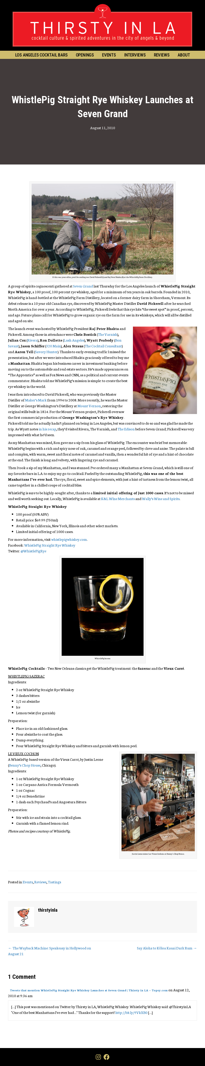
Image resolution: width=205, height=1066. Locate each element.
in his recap (47, 428)
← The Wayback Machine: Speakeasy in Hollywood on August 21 (49, 950)
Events (109, 55)
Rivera (32, 340)
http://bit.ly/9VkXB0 (131, 1012)
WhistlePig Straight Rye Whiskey (49, 545)
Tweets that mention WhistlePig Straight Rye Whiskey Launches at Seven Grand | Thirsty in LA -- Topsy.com (89, 990)
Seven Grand (83, 285)
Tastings (54, 881)
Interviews (135, 55)
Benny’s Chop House (24, 765)
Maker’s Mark (36, 399)
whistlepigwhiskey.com (69, 539)
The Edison (126, 428)
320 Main (53, 345)
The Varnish (107, 334)
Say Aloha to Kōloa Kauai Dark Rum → (167, 947)
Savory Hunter (46, 351)
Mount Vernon (89, 405)
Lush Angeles (74, 340)
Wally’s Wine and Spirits (161, 498)
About (184, 55)
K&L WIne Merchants (118, 498)
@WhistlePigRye (33, 550)
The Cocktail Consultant (103, 345)
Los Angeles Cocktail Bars (41, 55)
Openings (85, 55)
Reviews (162, 55)
